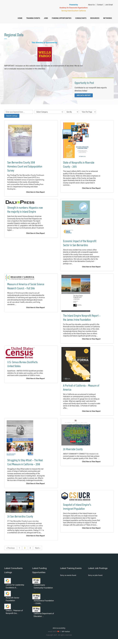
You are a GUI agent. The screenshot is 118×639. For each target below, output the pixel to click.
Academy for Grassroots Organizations (73, 8)
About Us (90, 5)
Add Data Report (84, 95)
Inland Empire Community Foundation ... (43, 588)
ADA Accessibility (59, 628)
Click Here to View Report (35, 192)
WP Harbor (66, 631)
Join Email (108, 5)
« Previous (10, 548)
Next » (37, 548)
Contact (99, 5)
